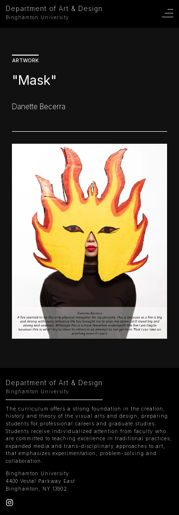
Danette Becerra (38, 106)
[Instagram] (9, 504)
